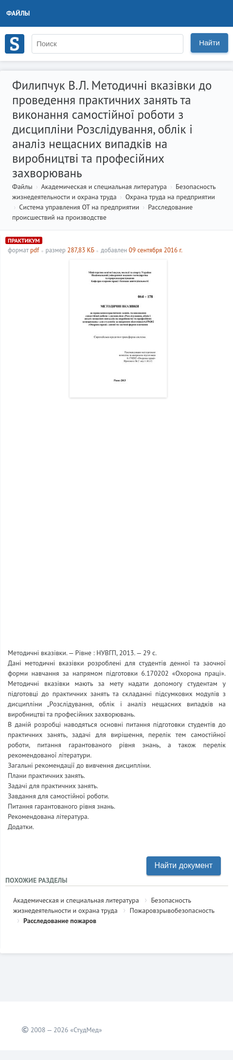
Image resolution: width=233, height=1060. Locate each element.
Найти (209, 42)
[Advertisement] (116, 519)
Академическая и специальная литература (104, 186)
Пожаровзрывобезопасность (172, 910)
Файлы (18, 13)
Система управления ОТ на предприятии (79, 207)
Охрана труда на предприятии (170, 196)
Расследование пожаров (59, 920)
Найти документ (184, 865)
